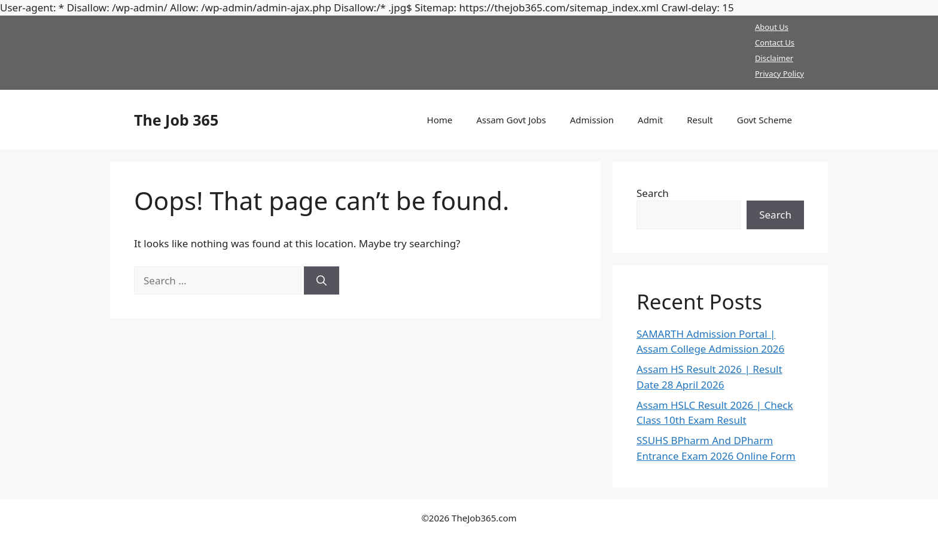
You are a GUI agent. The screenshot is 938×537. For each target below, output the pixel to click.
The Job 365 (176, 120)
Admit (650, 120)
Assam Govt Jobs (511, 120)
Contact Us (774, 42)
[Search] (321, 280)
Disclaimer (774, 58)
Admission (592, 120)
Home (440, 120)
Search (652, 193)
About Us (771, 27)
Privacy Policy (779, 73)
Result (700, 120)
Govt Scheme (764, 120)
